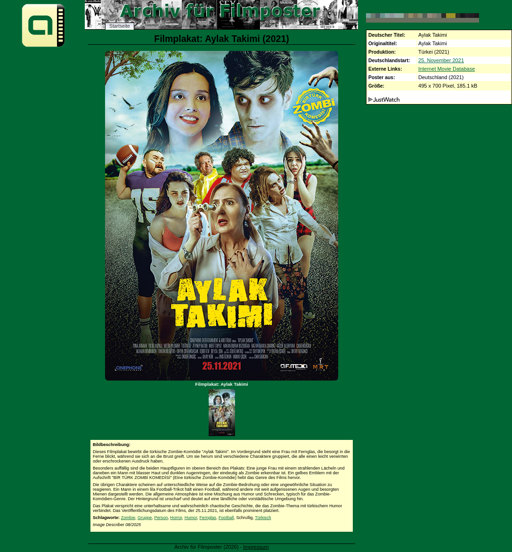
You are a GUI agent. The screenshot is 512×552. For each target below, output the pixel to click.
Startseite (119, 26)
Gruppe (145, 517)
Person (161, 517)
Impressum (256, 547)
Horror (176, 517)
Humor (191, 517)
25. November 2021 (441, 60)
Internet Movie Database (446, 69)
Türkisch (263, 517)
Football (226, 517)
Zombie (128, 517)
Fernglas (208, 517)
